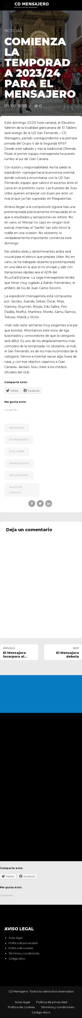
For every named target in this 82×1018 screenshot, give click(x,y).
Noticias (13, 30)
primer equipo (19, 463)
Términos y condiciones (24, 953)
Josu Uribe (16, 451)
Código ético (17, 958)
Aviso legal (16, 937)
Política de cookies (21, 948)
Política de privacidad (23, 943)
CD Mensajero (19, 439)
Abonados (16, 427)
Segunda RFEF (19, 475)
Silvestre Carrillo (15, 490)
